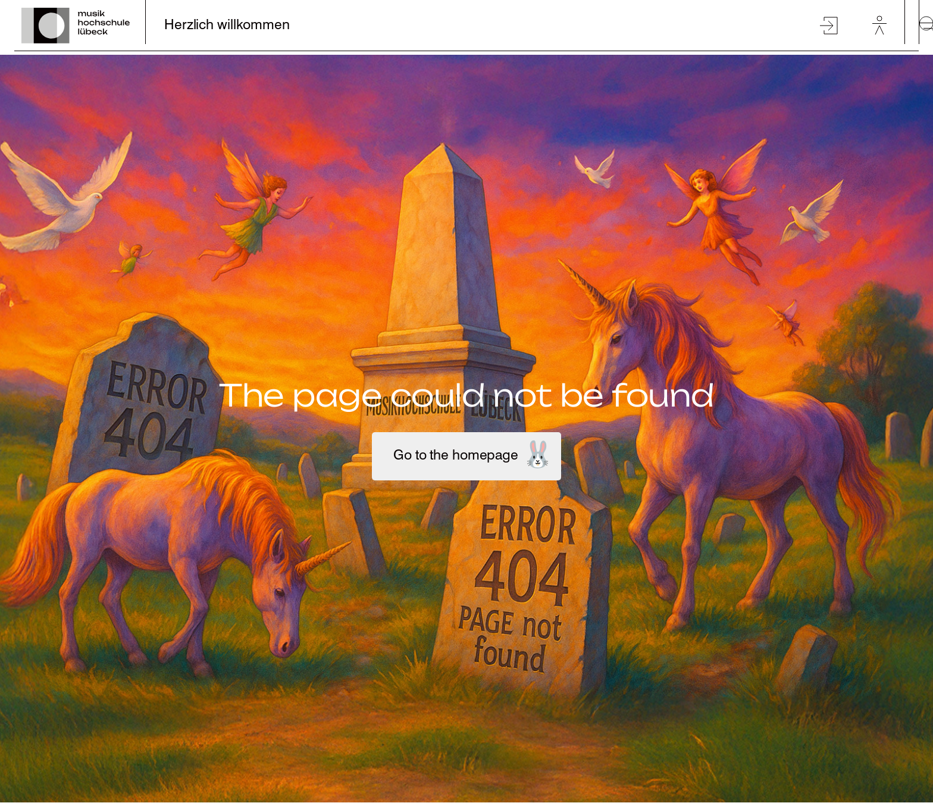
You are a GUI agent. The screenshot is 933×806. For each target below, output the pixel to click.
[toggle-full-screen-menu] (926, 25)
